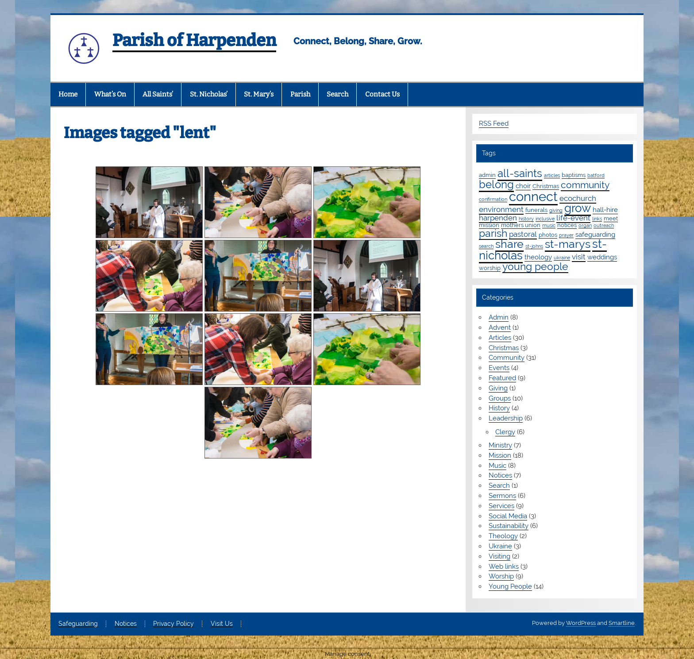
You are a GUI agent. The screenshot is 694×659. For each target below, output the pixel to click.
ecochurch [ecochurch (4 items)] (577, 198)
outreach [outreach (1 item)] (604, 225)
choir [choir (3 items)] (523, 186)
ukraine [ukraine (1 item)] (562, 257)
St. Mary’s (259, 94)
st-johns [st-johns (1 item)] (534, 246)
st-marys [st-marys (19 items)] (567, 243)
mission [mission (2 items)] (489, 224)
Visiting (499, 556)
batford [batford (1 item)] (596, 175)
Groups (500, 398)
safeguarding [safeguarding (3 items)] (595, 235)
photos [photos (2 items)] (548, 234)
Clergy (505, 432)
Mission (500, 455)
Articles (500, 338)
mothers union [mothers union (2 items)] (520, 224)
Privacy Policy (173, 624)
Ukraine (500, 546)
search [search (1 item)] (486, 246)
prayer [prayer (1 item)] (566, 235)
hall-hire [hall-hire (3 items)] (605, 210)
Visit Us (222, 624)
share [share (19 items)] (509, 243)
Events (499, 368)
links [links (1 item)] (597, 218)
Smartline (622, 623)
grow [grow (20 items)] (577, 208)
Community (506, 358)
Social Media (508, 516)
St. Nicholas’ (208, 94)
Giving (498, 388)
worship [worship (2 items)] (490, 267)
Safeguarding (78, 624)
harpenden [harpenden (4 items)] (498, 217)
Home (67, 94)
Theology (503, 536)
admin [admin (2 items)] (487, 174)
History (499, 408)
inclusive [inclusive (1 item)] (545, 218)
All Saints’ (158, 94)
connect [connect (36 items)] (533, 196)
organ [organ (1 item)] (585, 225)
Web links (504, 566)
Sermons (502, 496)
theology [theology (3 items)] (538, 257)
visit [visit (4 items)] (579, 256)
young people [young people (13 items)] (535, 266)
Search (337, 94)
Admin (499, 317)
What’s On (110, 94)
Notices (500, 475)
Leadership (506, 418)
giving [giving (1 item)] (556, 210)
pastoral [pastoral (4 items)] (523, 234)
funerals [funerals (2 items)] (536, 209)
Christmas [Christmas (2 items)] (545, 185)
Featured (502, 378)
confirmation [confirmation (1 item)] (493, 199)
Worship (501, 576)
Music (497, 466)
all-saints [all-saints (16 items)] (519, 173)
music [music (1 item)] (548, 225)
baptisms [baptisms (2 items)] (574, 174)
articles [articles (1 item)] (552, 175)
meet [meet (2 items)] (611, 218)
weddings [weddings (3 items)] (602, 257)
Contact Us (382, 94)
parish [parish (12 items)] (493, 233)
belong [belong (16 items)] (496, 184)
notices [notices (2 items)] (567, 224)
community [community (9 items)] (585, 184)
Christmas (504, 348)
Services (501, 506)
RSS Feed (494, 123)
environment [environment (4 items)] (501, 209)
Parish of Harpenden (194, 40)
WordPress (581, 623)
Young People (510, 586)
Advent (500, 327)
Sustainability (508, 526)
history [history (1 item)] (526, 218)
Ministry (500, 445)
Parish (300, 94)
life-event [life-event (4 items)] (573, 217)
